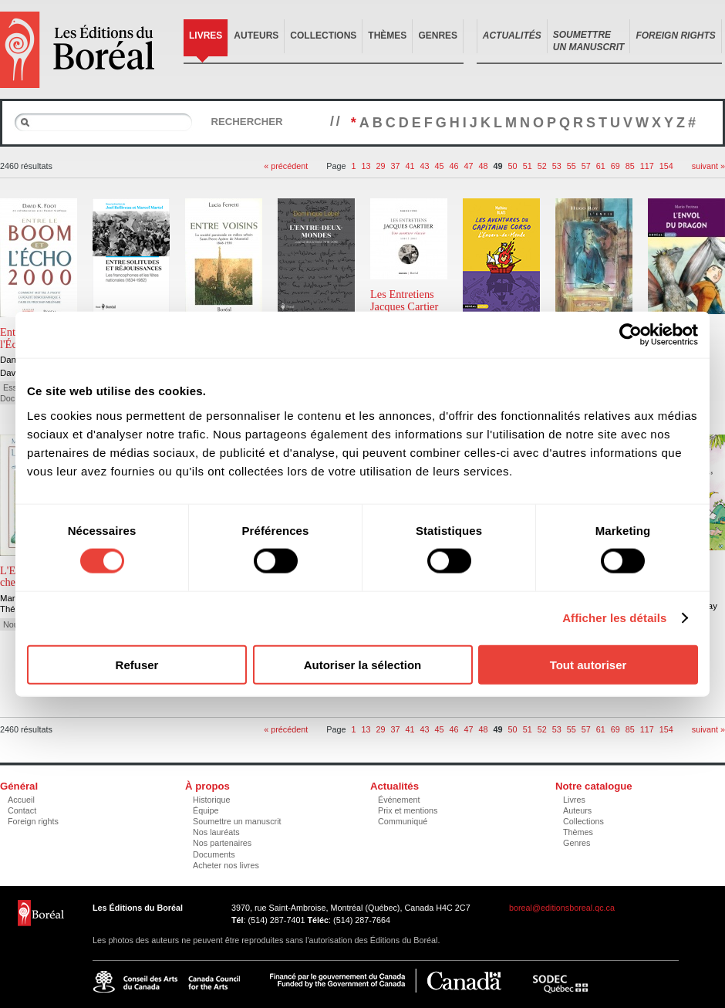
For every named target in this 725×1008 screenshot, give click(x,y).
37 (395, 166)
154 (666, 166)
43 (425, 166)
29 (380, 166)
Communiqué (402, 821)
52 (542, 166)
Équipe (206, 810)
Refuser (137, 664)
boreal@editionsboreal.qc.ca (562, 907)
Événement (399, 799)
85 (630, 166)
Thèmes (387, 35)
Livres (205, 35)
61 (600, 166)
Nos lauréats (216, 832)
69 (615, 166)
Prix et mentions (407, 810)
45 (439, 166)
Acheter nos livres (226, 865)
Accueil (21, 799)
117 (647, 166)
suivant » (708, 166)
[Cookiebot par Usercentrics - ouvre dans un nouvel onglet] (630, 335)
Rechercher (246, 121)
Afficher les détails (614, 617)
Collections (323, 35)
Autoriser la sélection (363, 664)
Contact (22, 810)
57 (586, 166)
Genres (437, 35)
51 (527, 166)
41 (410, 166)
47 (469, 166)
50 (513, 166)
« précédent (286, 166)
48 (483, 166)
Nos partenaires (222, 842)
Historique (212, 799)
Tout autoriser (588, 664)
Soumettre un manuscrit (237, 821)
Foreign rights (33, 821)
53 (556, 166)
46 (454, 166)
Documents (214, 854)
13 (365, 166)
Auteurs (256, 35)
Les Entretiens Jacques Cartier (404, 300)
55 (571, 166)
